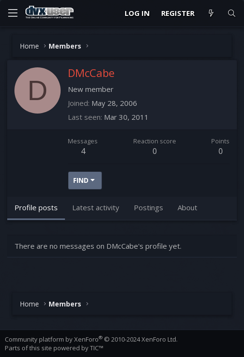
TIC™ (96, 348)
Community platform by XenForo (91, 339)
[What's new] (210, 13)
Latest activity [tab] (95, 207)
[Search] (231, 13)
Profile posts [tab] (36, 207)
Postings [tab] (148, 207)
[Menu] (12, 13)
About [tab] (187, 207)
